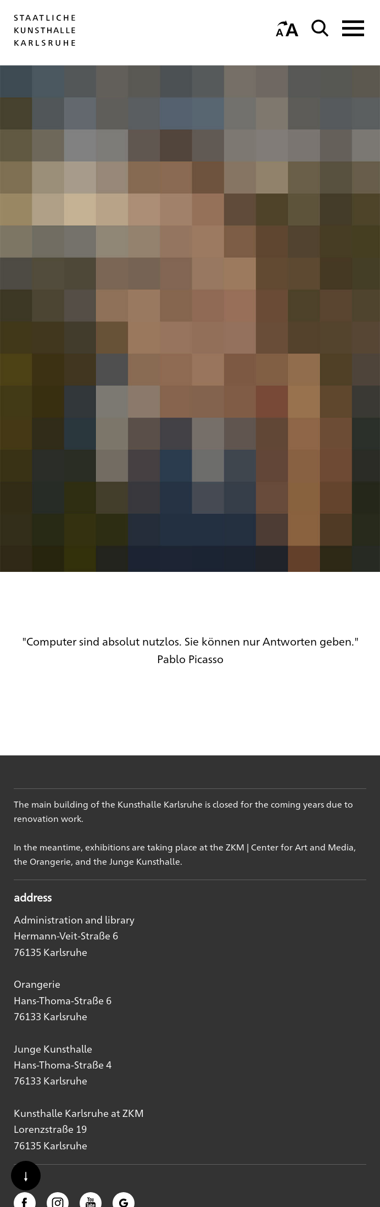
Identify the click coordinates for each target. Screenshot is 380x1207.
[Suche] (320, 28)
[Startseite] (44, 45)
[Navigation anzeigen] (349, 28)
